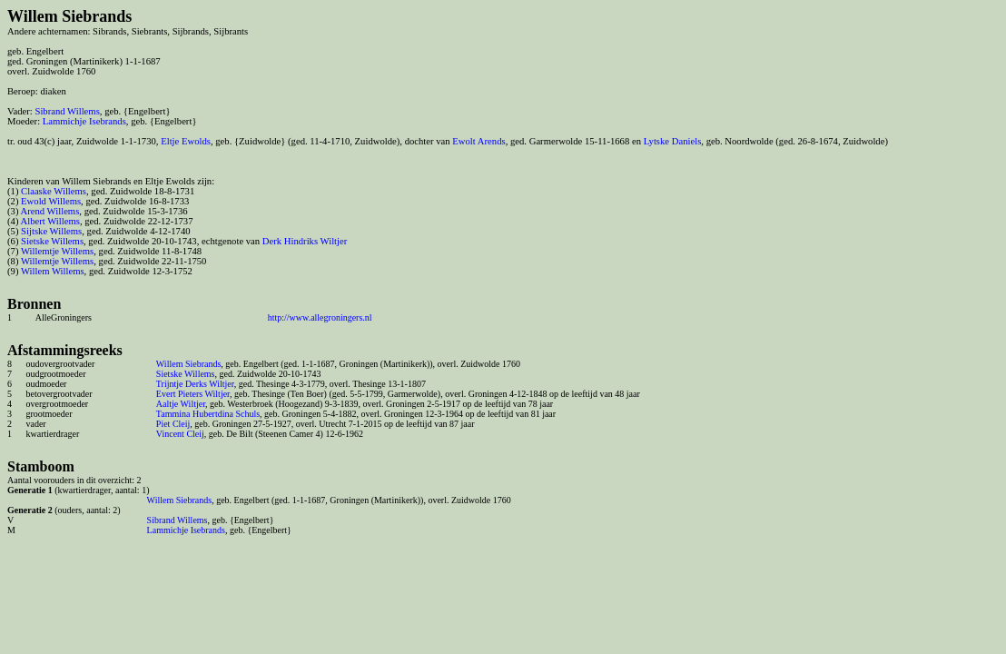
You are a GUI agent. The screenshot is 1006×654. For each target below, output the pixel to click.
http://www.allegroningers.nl (320, 317)
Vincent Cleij (180, 434)
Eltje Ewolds (186, 141)
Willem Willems (52, 271)
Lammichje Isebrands (84, 121)
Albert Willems (50, 221)
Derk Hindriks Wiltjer (305, 241)
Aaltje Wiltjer (180, 404)
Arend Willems (50, 211)
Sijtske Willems (51, 231)
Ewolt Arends (478, 141)
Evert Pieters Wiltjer (193, 394)
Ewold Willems (51, 201)
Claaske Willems (53, 191)
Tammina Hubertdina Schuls (208, 414)
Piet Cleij (173, 424)
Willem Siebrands (189, 364)
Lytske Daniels (673, 141)
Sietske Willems (52, 241)
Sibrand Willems (67, 111)
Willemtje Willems (57, 251)
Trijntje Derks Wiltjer (195, 384)
